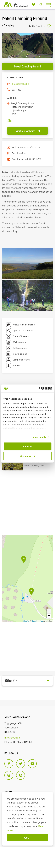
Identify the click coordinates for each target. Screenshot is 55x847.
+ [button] (49, 611)
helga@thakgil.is (20, 83)
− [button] (49, 616)
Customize (27, 456)
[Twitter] (20, 763)
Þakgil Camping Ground (27, 66)
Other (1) (11, 680)
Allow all (27, 446)
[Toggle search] (41, 4)
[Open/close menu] (48, 4)
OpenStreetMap (37, 621)
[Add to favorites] (41, 26)
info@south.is (12, 737)
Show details (39, 437)
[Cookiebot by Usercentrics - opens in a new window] (39, 388)
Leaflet (26, 621)
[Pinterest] (20, 775)
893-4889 (16, 89)
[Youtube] (32, 763)
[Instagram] (8, 775)
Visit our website (25, 131)
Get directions (19, 153)
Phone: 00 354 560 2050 (18, 741)
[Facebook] (8, 763)
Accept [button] (28, 837)
